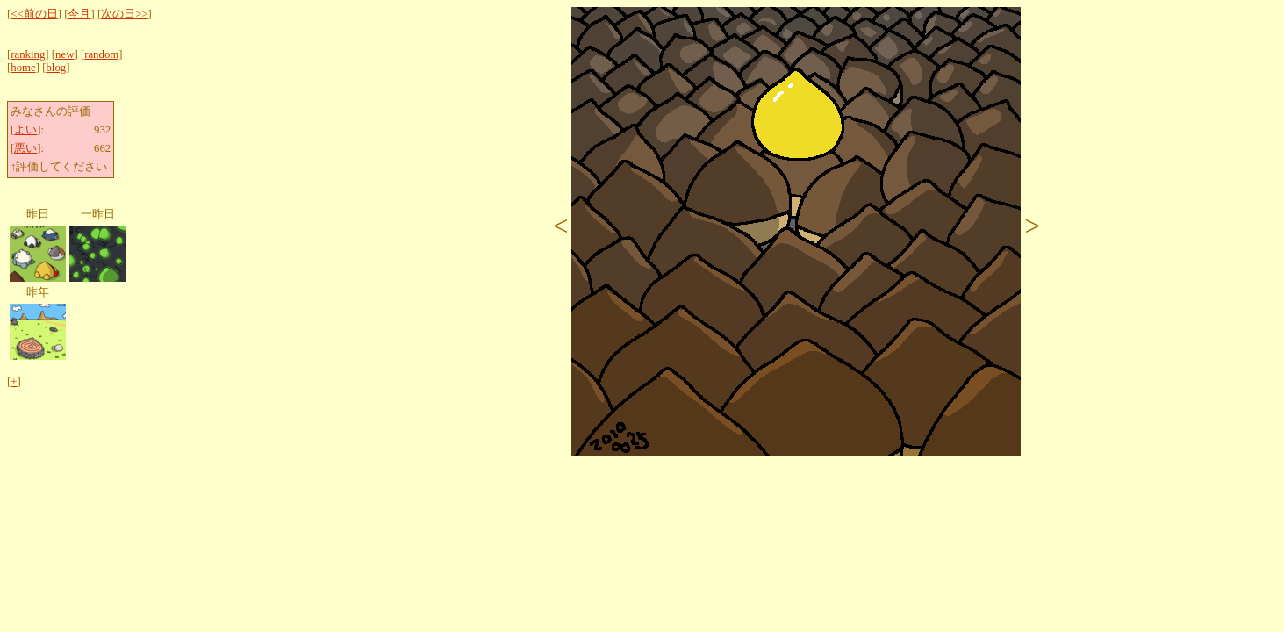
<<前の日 (34, 14)
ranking (28, 54)
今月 (79, 14)
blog (56, 67)
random (101, 54)
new (64, 54)
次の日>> (124, 14)
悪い (25, 148)
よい (25, 130)
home (23, 67)
